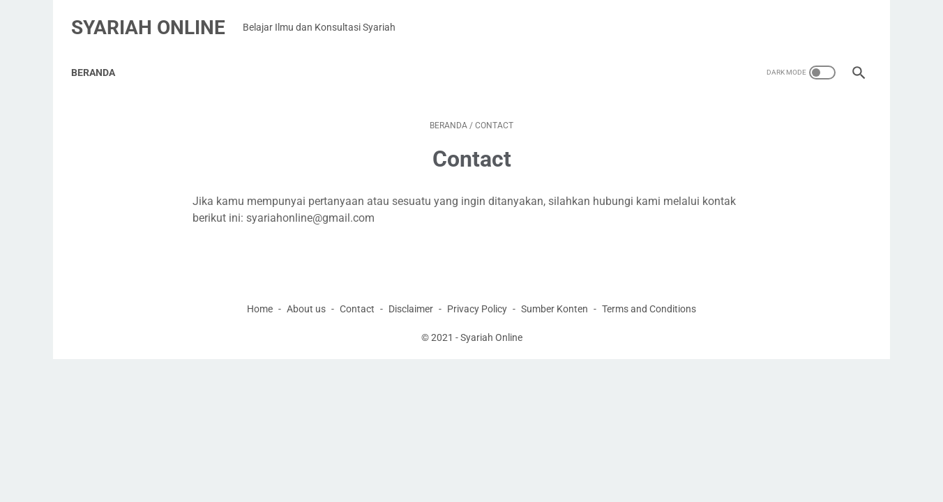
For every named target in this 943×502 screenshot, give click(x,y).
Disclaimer (410, 292)
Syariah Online (155, 16)
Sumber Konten (554, 292)
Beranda (100, 55)
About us (306, 292)
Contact (357, 292)
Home (260, 292)
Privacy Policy (477, 292)
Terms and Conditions (649, 292)
